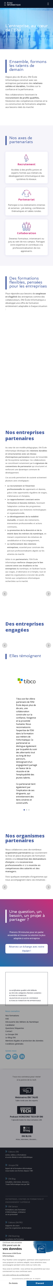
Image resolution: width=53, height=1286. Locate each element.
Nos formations (12, 1015)
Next (48, 593)
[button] (24, 810)
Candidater (10, 1025)
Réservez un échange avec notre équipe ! (26, 948)
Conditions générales (14, 1044)
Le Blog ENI (10, 1037)
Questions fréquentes (14, 1028)
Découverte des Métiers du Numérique (22, 1022)
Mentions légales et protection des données (24, 1040)
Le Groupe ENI (11, 1034)
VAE (7, 1018)
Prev (4, 593)
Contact (8, 1031)
